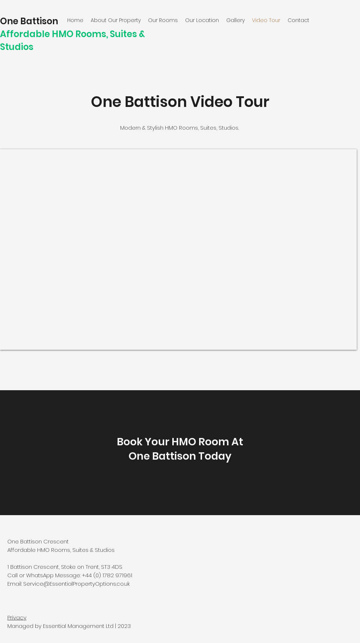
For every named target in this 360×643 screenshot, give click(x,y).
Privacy (16, 617)
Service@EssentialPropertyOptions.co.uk (76, 584)
